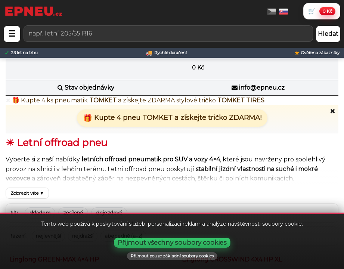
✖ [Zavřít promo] (8, 100)
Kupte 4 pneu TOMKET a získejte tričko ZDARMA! (176, 118)
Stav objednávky (89, 87)
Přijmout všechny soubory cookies (172, 242)
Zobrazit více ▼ (27, 193)
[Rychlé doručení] (166, 53)
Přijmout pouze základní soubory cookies (172, 256)
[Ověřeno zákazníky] (317, 53)
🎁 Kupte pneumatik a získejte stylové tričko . (139, 100)
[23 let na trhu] (21, 53)
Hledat (328, 33)
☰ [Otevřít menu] (12, 34)
